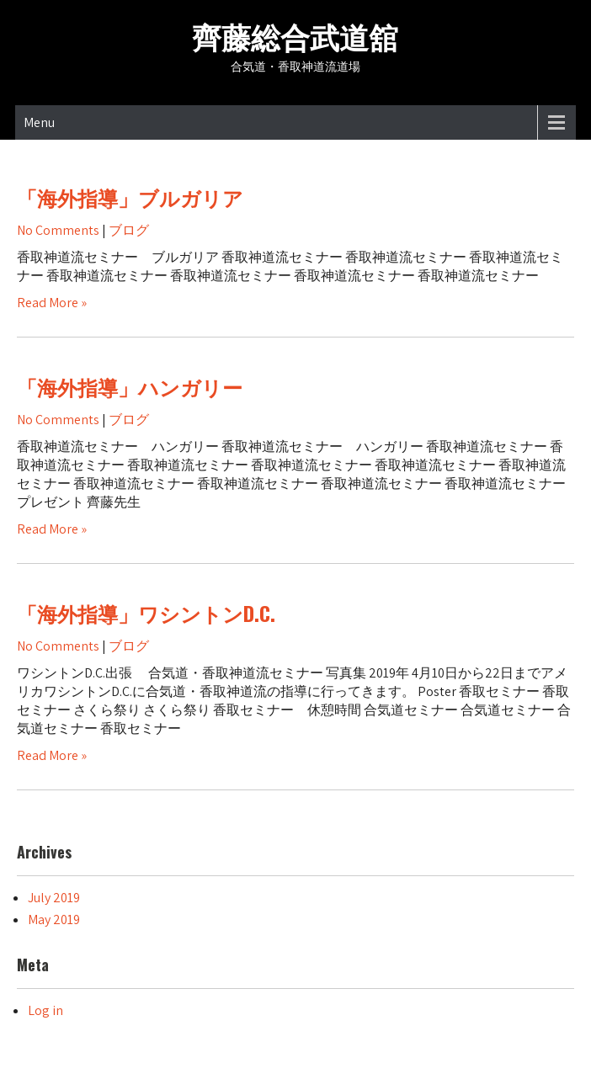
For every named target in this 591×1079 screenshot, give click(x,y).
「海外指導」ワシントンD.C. (146, 613)
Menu (39, 122)
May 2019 (54, 919)
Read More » (52, 302)
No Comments (58, 230)
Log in (45, 1010)
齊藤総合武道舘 (295, 35)
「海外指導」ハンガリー (129, 386)
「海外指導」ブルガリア (130, 197)
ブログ (129, 230)
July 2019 (54, 897)
